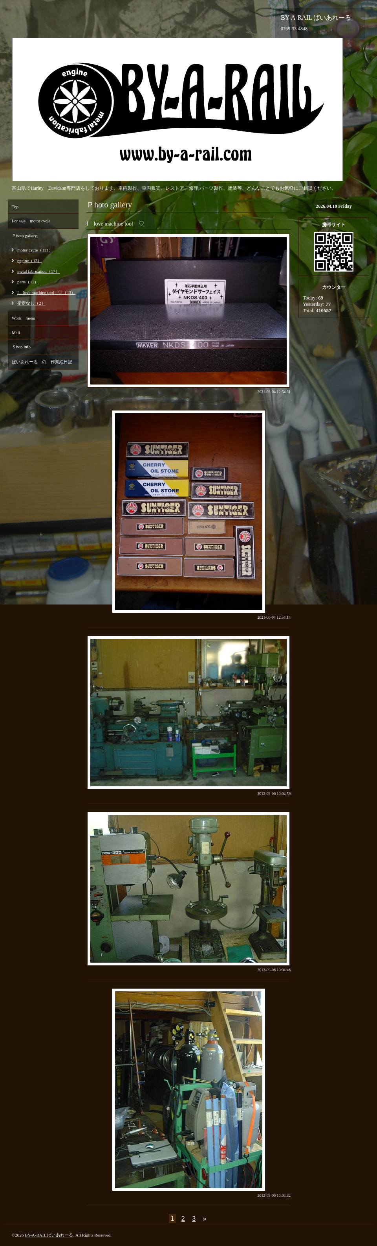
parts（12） (27, 281)
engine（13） (29, 260)
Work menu (23, 318)
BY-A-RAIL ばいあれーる (49, 1235)
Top (15, 206)
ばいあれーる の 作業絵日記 (42, 361)
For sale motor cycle (31, 220)
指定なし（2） (31, 303)
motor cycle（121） (35, 250)
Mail (16, 332)
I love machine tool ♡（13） (46, 292)
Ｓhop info (21, 346)
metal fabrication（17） (38, 271)
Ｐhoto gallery (24, 235)
